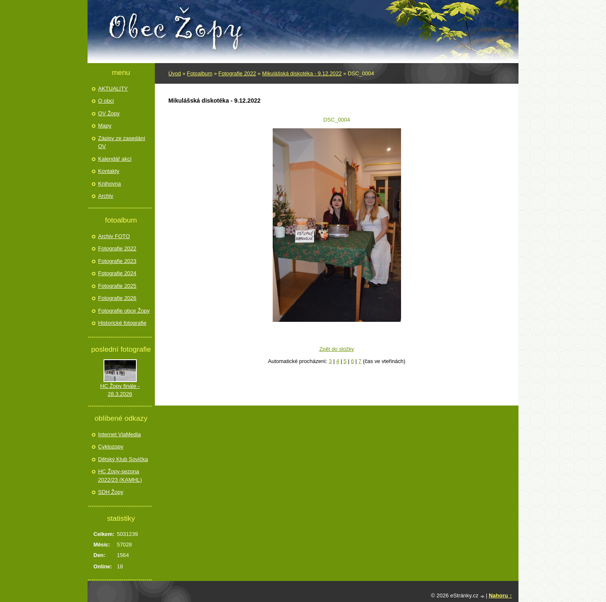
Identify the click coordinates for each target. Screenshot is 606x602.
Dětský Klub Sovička (123, 459)
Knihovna (109, 183)
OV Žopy (109, 113)
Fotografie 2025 (117, 286)
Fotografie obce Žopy (124, 311)
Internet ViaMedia (119, 434)
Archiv (105, 196)
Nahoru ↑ (500, 595)
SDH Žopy (110, 492)
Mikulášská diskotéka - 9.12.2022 (302, 73)
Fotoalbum (199, 73)
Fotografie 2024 (117, 273)
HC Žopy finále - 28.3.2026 (120, 390)
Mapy (105, 125)
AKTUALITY (113, 88)
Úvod (174, 73)
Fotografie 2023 (117, 261)
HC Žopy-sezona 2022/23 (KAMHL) (120, 475)
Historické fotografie (122, 323)
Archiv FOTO (114, 236)
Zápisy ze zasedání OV (121, 142)
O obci (106, 101)
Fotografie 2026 (117, 298)
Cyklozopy (110, 446)
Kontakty (109, 171)
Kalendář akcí (115, 159)
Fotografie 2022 (237, 73)
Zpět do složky (336, 349)
